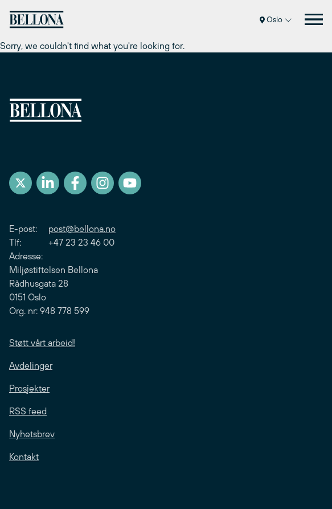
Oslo (276, 19)
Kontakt (24, 456)
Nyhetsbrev (32, 434)
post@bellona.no (82, 228)
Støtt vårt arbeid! (42, 342)
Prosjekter (29, 388)
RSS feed (28, 411)
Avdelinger (30, 365)
